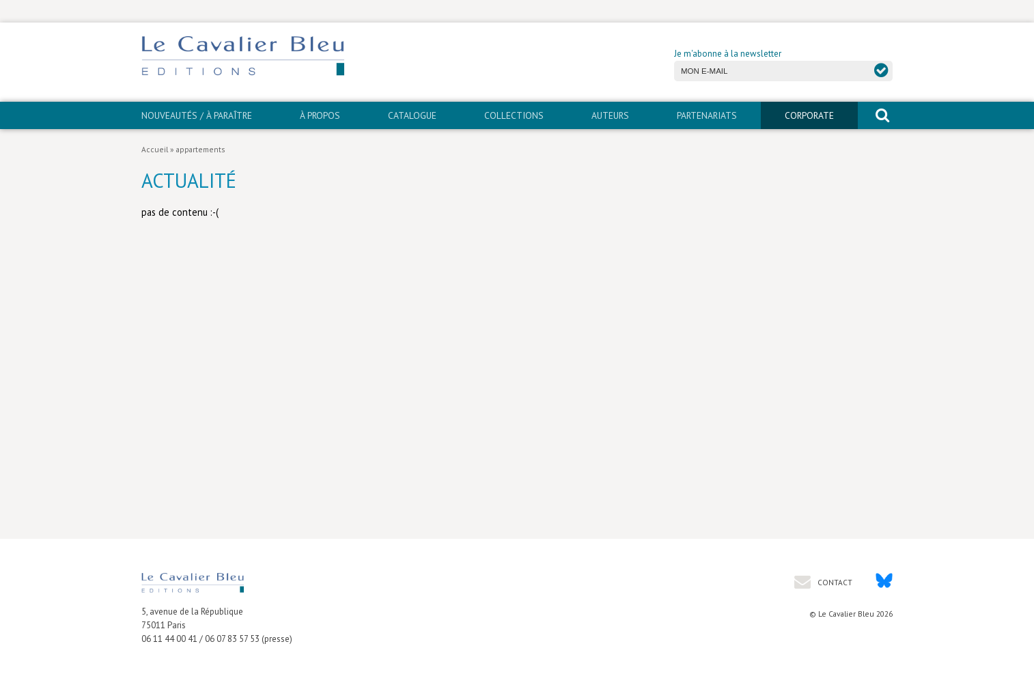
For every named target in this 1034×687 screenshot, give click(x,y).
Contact (833, 582)
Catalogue (412, 115)
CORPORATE (809, 115)
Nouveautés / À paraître (196, 115)
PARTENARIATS (707, 115)
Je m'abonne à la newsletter (727, 53)
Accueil (154, 149)
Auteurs (610, 115)
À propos (320, 115)
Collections (514, 115)
